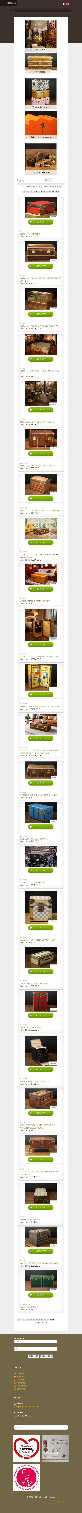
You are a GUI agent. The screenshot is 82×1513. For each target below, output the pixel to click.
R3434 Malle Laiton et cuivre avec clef (38, 326)
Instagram (20, 1386)
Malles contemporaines (41, 137)
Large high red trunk (30, 1027)
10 (53, 192)
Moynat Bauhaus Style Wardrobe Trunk (39, 707)
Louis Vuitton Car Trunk (31, 882)
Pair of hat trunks (28, 1307)
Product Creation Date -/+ (29, 186)
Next (57, 192)
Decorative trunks (41, 107)
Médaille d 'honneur (52, 1455)
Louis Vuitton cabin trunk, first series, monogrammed (38, 556)
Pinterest (20, 1383)
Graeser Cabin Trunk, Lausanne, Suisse (38, 795)
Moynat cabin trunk (29, 1219)
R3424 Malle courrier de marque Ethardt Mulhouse (40, 279)
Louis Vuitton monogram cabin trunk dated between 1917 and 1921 (38, 751)
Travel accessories (41, 172)
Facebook (20, 1374)
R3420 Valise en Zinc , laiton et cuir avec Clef (39, 372)
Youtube (19, 1389)
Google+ (19, 1380)
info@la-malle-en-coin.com (26, 1407)
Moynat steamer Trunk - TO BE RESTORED (39, 1263)
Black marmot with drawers (34, 1081)
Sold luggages (41, 72)
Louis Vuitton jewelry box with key (37, 940)
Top (60, 1501)
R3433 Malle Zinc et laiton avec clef (37, 422)
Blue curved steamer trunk (33, 839)
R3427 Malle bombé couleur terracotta (39, 511)
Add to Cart (41, 222)
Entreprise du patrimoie (25, 1484)
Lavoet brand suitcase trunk (34, 983)
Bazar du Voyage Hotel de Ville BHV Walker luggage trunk (37, 1126)
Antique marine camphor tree (34, 601)
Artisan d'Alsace (26, 1457)
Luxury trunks (41, 49)
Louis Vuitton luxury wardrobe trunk (38, 656)
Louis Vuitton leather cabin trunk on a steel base (39, 1173)
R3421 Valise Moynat (29, 234)
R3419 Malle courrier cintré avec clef (38, 466)
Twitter (19, 1377)
